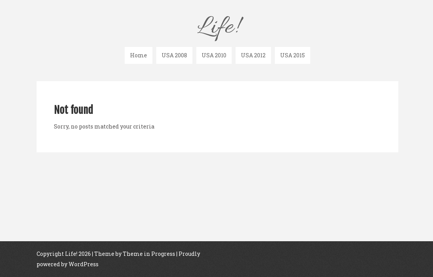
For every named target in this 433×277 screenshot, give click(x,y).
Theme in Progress (149, 255)
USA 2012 (253, 55)
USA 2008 (174, 55)
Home (138, 55)
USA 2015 (292, 55)
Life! (217, 28)
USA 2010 (214, 55)
